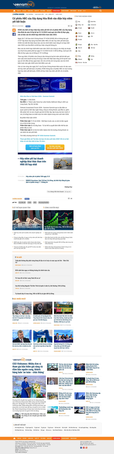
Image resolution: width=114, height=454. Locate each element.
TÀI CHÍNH (42, 11)
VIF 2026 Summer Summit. (46, 136)
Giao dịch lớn (39, 14)
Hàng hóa (14, 323)
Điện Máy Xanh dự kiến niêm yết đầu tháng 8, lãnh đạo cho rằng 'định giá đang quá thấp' (58, 238)
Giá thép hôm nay (19, 430)
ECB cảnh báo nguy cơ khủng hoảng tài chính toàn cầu (32, 270)
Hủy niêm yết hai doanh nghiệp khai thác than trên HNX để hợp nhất (33, 161)
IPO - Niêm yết (49, 14)
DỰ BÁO (24, 11)
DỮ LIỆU (80, 11)
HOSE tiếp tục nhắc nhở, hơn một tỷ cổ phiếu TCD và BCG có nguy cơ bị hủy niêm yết (26, 227)
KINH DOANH (73, 11)
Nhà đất (17, 280)
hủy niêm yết (22, 202)
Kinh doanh (18, 265)
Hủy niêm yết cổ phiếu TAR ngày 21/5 (38, 176)
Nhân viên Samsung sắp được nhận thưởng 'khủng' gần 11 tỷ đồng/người (93, 395)
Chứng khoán (18, 14)
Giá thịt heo (36, 430)
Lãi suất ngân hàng (83, 427)
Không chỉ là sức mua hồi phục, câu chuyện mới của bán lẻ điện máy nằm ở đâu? (65, 395)
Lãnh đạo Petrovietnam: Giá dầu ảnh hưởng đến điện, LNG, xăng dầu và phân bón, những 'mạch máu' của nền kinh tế (66, 381)
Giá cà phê (64, 427)
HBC (35, 202)
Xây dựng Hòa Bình (43, 202)
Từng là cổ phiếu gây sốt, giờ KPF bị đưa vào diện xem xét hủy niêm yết (27, 247)
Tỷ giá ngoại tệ (29, 427)
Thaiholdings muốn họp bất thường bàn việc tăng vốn (66, 409)
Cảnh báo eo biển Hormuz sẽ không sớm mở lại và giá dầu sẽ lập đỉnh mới (42, 346)
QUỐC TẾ (37, 11)
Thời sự (17, 288)
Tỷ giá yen (43, 427)
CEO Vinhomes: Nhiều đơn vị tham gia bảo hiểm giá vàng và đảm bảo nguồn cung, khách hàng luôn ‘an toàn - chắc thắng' (28, 368)
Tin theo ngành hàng (84, 16)
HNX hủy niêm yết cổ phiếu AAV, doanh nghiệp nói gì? (27, 233)
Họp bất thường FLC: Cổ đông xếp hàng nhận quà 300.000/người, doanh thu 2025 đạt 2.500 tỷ (63, 346)
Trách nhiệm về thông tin (21, 452)
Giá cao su (48, 430)
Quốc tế (17, 273)
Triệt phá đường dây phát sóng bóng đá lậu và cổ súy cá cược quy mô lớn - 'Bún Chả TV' (42, 262)
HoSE (29, 202)
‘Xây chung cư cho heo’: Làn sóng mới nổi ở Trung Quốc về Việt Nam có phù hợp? (21, 318)
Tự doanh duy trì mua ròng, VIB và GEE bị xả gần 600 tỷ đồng (58, 228)
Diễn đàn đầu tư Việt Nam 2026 (72, 430)
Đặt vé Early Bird (35, 147)
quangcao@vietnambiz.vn (90, 444)
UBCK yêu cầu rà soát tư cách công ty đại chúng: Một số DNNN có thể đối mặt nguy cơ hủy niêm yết (28, 243)
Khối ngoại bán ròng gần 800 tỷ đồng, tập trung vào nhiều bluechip (59, 243)
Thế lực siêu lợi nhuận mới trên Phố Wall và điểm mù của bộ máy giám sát (65, 367)
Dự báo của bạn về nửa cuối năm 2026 (55, 147)
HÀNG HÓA (30, 11)
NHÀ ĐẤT (49, 11)
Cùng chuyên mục (52, 208)
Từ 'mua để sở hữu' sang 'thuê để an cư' (27, 278)
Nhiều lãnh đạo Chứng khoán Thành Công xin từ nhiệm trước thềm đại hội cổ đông (58, 247)
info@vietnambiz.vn (23, 450)
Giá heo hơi (57, 427)
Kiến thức (59, 14)
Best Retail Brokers (58, 430)
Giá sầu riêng (28, 430)
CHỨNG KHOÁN (56, 11)
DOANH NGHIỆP (64, 11)
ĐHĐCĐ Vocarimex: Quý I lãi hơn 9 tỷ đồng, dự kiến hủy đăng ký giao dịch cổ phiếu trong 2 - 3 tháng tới (48, 181)
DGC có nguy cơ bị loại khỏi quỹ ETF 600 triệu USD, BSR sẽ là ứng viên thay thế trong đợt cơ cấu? (93, 410)
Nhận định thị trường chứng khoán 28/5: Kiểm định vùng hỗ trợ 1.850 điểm (59, 233)
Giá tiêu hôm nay (73, 427)
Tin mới (19, 257)
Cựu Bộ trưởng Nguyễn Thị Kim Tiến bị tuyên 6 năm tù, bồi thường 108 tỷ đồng (40, 286)
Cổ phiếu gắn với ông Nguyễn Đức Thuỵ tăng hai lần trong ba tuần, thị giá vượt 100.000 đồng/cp (42, 318)
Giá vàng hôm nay (19, 427)
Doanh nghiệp (57, 351)
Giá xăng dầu (93, 427)
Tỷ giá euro (50, 427)
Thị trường (29, 14)
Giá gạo (42, 430)
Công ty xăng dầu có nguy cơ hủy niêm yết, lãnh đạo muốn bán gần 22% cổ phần (28, 238)
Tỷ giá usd (36, 427)
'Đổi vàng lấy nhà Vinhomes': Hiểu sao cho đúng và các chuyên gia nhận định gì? (33, 415)
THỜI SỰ (19, 11)
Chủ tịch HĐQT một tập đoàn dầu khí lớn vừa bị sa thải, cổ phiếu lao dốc (22, 345)
